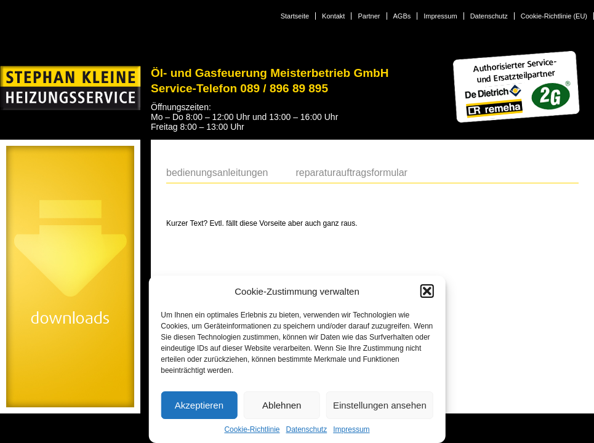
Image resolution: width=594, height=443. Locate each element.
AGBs (402, 16)
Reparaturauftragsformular (351, 172)
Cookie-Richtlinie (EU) (554, 16)
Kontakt (333, 16)
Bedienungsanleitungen (217, 172)
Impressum (351, 429)
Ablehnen (281, 405)
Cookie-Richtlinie (251, 429)
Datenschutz (306, 429)
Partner (369, 16)
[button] (427, 291)
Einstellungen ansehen (380, 405)
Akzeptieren (199, 405)
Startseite (295, 16)
